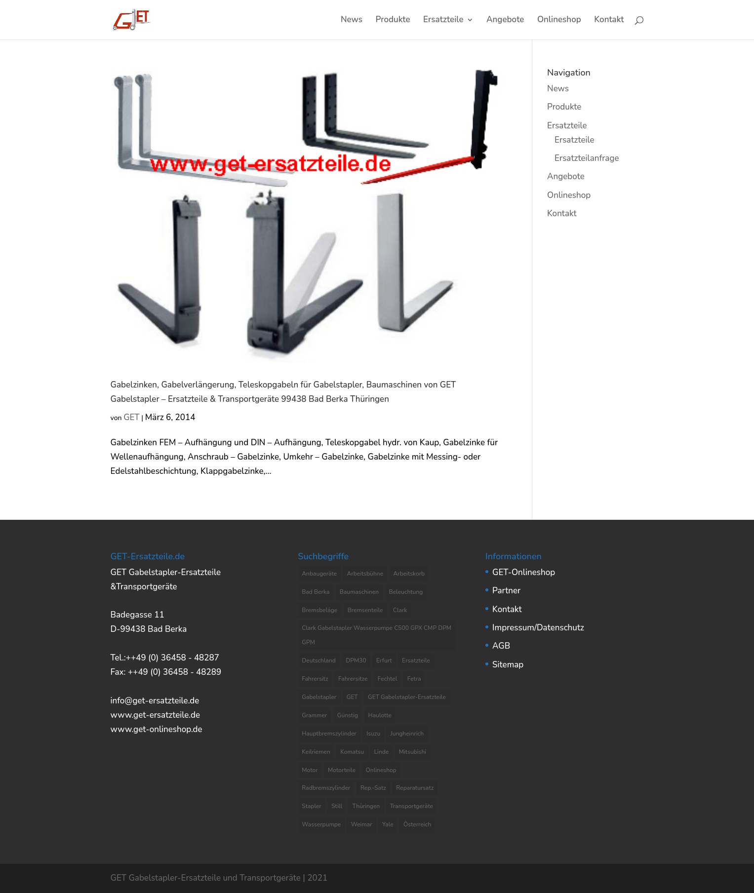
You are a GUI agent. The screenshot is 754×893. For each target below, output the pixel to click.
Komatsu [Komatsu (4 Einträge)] (352, 752)
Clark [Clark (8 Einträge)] (400, 610)
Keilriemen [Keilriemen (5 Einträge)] (316, 752)
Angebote (505, 20)
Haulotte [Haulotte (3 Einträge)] (380, 715)
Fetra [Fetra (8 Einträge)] (414, 679)
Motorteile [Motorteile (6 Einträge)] (342, 770)
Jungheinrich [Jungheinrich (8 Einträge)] (407, 734)
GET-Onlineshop (523, 572)
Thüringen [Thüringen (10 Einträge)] (366, 806)
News (351, 20)
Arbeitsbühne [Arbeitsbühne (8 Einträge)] (365, 574)
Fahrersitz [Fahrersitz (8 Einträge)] (315, 679)
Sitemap (507, 664)
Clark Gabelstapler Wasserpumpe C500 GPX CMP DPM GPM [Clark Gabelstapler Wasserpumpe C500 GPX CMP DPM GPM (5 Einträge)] (376, 635)
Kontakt (609, 20)
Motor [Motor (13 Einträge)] (309, 770)
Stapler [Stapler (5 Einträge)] (311, 806)
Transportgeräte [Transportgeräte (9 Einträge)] (411, 806)
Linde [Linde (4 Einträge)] (381, 752)
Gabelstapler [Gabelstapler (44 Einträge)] (319, 697)
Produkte (393, 20)
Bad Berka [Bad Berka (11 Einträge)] (315, 592)
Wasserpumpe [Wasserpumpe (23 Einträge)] (321, 824)
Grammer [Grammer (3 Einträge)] (314, 715)
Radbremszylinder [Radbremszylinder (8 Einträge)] (326, 788)
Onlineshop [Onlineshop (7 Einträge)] (381, 770)
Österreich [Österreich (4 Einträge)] (417, 824)
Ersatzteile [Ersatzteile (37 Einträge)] (416, 660)
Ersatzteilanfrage (587, 158)
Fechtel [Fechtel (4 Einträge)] (387, 679)
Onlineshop (559, 20)
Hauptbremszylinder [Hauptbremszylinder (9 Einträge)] (329, 734)
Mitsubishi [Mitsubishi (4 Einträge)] (412, 752)
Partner (506, 590)
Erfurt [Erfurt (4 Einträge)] (384, 660)
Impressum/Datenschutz (538, 627)
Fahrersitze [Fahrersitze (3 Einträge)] (353, 679)
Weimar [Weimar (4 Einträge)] (361, 824)
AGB (501, 646)
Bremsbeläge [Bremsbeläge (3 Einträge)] (319, 610)
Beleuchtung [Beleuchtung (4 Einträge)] (406, 592)
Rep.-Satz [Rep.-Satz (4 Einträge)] (373, 788)
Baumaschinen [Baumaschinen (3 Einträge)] (359, 592)
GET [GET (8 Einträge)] (352, 697)
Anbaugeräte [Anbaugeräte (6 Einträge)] (319, 574)
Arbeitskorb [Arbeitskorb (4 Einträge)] (409, 574)
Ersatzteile (443, 20)
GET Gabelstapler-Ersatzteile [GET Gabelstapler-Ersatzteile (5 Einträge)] (407, 697)
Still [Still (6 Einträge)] (336, 806)
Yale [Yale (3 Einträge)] (388, 824)
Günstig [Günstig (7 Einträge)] (347, 715)
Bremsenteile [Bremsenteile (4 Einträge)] (365, 610)
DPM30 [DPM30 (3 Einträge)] (356, 660)
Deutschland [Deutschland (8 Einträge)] (319, 660)
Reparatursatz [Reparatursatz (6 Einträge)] (415, 788)
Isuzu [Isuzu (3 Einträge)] (373, 734)
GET (131, 417)
